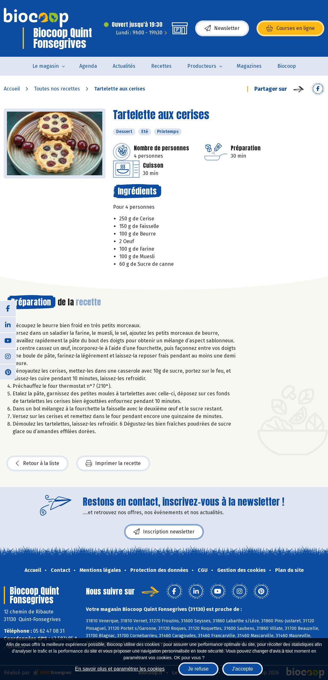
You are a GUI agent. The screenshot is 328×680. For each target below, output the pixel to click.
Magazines (249, 66)
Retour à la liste (37, 463)
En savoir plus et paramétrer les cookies (120, 668)
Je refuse (198, 668)
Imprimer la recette (113, 463)
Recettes (161, 66)
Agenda (88, 66)
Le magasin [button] (45, 66)
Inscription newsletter (164, 532)
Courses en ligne (290, 28)
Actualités (124, 66)
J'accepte (242, 668)
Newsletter (222, 28)
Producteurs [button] (201, 66)
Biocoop (286, 66)
